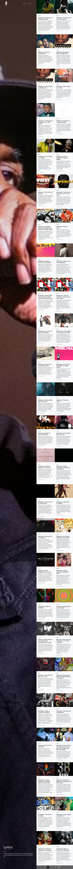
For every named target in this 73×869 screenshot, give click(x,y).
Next (58, 867)
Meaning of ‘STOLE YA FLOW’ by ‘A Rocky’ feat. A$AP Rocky (63, 297)
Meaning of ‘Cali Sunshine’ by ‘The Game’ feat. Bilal (63, 332)
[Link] (45, 7)
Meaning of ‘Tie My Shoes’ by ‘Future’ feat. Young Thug (63, 194)
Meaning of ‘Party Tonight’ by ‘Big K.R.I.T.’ (63, 815)
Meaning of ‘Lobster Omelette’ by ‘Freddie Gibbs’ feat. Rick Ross (44, 781)
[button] (24, 3)
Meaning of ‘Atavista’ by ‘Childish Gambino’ (63, 121)
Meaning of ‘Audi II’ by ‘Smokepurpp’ (44, 52)
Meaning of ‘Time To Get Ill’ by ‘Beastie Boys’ (45, 365)
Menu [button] (31, 3)
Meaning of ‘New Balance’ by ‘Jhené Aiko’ (63, 607)
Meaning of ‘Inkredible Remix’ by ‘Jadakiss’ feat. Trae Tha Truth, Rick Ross (45, 228)
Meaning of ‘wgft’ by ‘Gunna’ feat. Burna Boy (63, 849)
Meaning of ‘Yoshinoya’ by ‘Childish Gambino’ (45, 18)
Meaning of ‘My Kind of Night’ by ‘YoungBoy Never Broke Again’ (63, 781)
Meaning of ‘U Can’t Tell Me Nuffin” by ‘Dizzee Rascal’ (63, 366)
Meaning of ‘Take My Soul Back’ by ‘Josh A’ (45, 676)
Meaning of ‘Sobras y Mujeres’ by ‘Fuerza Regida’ (62, 158)
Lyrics (39, 15)
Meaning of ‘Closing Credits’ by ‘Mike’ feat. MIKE (62, 572)
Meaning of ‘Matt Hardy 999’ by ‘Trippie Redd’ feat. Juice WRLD (63, 677)
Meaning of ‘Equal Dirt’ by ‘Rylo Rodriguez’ (63, 261)
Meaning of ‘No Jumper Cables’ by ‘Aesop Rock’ (63, 537)
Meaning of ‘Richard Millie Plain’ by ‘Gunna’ (45, 400)
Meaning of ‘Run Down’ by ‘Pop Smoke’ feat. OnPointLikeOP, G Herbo (45, 641)
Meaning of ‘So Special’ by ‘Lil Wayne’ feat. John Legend (45, 122)
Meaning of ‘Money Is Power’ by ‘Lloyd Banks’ (44, 261)
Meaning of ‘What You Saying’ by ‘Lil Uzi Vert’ (44, 467)
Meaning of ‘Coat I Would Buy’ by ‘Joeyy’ (63, 434)
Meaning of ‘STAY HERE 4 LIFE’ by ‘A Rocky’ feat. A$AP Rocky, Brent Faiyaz (45, 297)
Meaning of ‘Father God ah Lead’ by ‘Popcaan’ (63, 18)
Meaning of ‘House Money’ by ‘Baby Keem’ (45, 87)
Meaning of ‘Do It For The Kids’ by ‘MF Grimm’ (45, 332)
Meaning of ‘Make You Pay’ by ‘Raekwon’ (44, 434)
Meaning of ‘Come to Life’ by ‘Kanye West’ (45, 502)
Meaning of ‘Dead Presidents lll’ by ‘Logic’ (44, 571)
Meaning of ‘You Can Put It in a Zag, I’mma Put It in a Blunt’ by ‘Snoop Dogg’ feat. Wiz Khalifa (63, 747)
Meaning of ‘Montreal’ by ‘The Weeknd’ (45, 537)
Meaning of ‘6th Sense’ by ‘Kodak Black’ (63, 711)
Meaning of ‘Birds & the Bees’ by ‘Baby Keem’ (62, 52)
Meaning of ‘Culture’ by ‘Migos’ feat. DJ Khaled (44, 849)
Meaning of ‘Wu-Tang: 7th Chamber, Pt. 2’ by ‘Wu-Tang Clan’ (63, 641)
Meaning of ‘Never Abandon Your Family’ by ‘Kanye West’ (63, 468)
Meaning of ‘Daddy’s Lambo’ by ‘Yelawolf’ (44, 711)
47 (55, 867)
